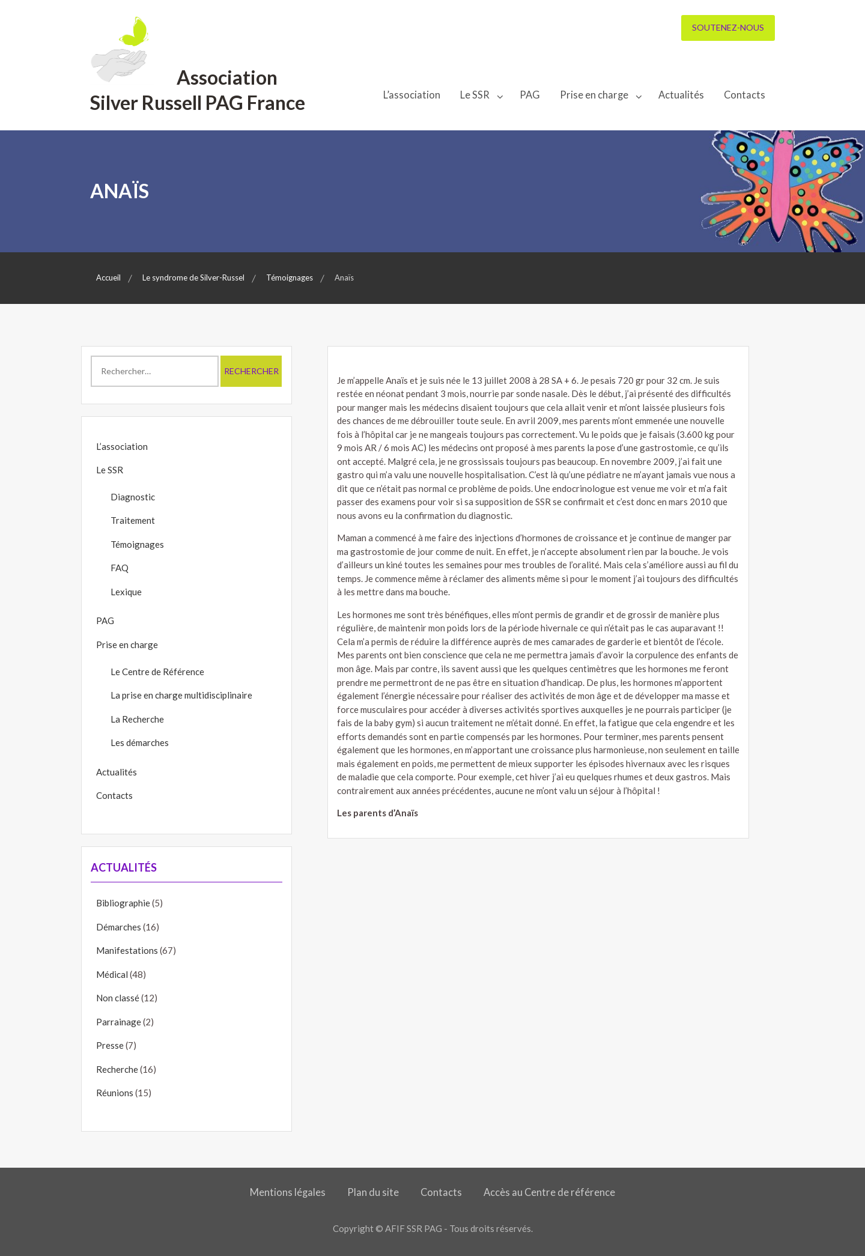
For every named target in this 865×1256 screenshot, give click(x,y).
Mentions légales (288, 1192)
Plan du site (373, 1192)
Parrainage (118, 1021)
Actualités (681, 95)
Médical (112, 974)
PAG (530, 95)
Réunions (114, 1092)
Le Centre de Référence (157, 671)
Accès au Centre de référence (549, 1192)
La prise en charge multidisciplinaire (181, 695)
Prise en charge (594, 95)
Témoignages (137, 544)
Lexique (126, 591)
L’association (411, 95)
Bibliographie (123, 902)
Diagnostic (133, 496)
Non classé (117, 997)
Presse (110, 1045)
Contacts (744, 95)
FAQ (120, 567)
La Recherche (137, 719)
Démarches (118, 926)
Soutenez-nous (728, 27)
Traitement (133, 520)
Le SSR (475, 95)
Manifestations (127, 950)
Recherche (117, 1069)
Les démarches (140, 742)
